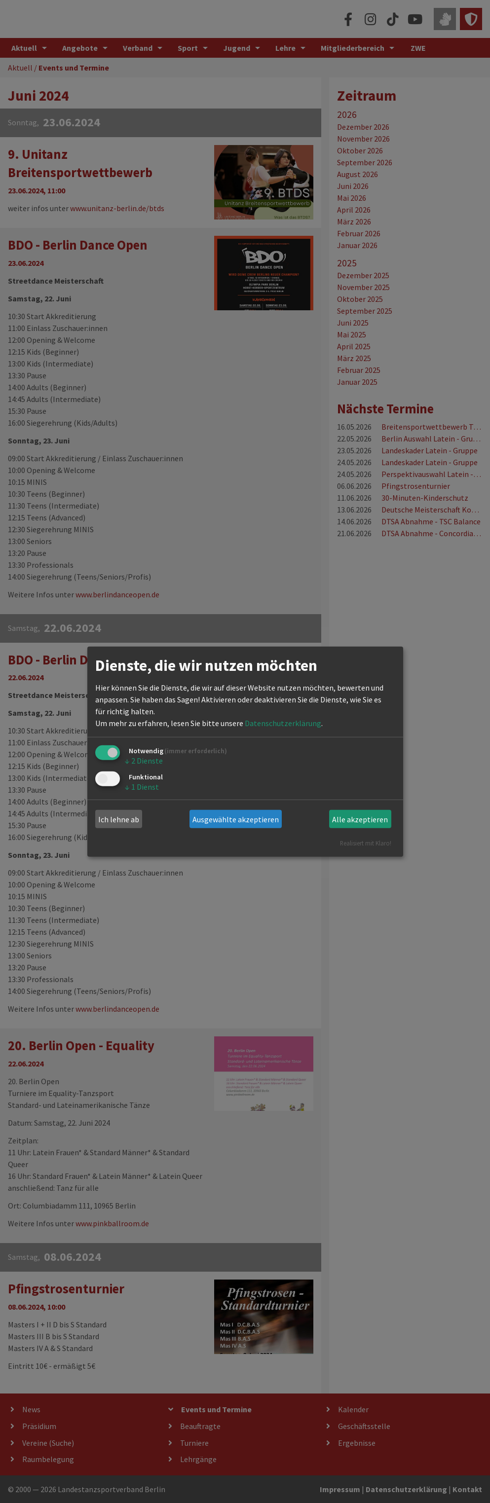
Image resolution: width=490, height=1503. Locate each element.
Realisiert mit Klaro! (365, 843)
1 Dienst (142, 786)
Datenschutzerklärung (283, 723)
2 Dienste (144, 761)
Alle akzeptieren (360, 819)
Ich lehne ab (118, 819)
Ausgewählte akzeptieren (235, 819)
